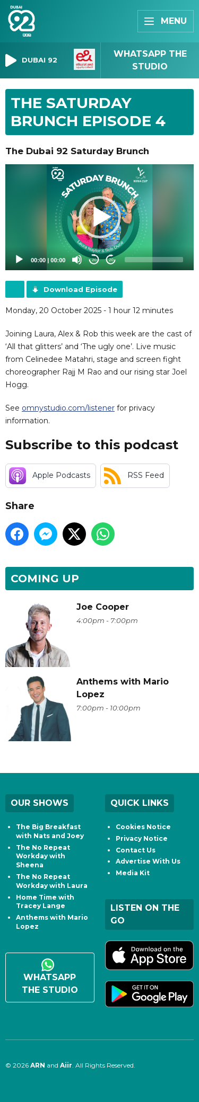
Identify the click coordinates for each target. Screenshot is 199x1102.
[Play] (19, 259)
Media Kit (133, 873)
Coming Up (45, 578)
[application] (99, 217)
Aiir (66, 1065)
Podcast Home (14, 289)
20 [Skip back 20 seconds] (94, 259)
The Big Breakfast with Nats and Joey (50, 831)
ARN (37, 1065)
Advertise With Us (148, 861)
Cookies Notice (143, 827)
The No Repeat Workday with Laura (52, 881)
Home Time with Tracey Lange (45, 901)
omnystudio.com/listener (68, 408)
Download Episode (80, 289)
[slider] (154, 259)
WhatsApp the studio (50, 976)
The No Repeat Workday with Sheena (43, 856)
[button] (100, 217)
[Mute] (77, 259)
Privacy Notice (142, 838)
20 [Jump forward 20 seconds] (111, 259)
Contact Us (135, 850)
